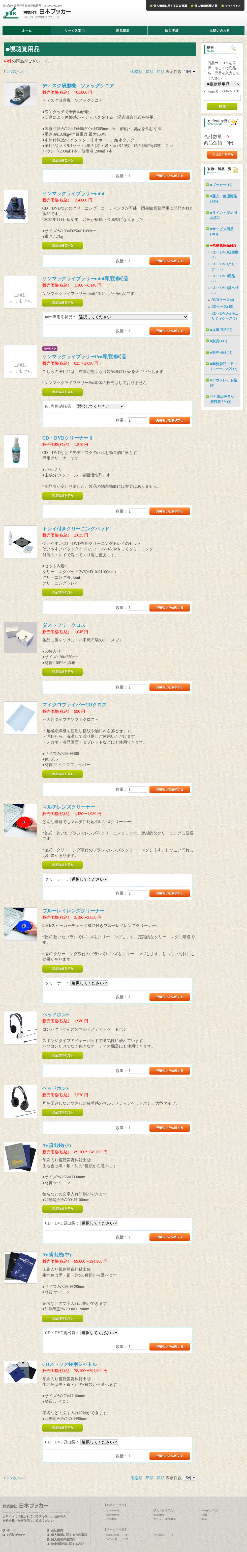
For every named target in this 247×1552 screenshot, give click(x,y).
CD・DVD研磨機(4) (225, 254)
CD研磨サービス (163, 1535)
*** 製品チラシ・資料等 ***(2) (224, 399)
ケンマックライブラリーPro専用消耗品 (84, 356)
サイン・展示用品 (164, 1518)
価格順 (136, 71)
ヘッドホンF (55, 1088)
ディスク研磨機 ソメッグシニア (78, 85)
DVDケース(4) (222, 300)
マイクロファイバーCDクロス (74, 704)
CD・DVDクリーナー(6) (225, 266)
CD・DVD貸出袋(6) (225, 290)
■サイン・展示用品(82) (223, 215)
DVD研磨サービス (117, 1539)
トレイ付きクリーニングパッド (75, 528)
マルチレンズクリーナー (68, 807)
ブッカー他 (112, 1510)
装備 (204, 1514)
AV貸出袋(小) (56, 1145)
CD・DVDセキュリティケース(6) (225, 315)
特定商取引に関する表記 (67, 1544)
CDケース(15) (222, 306)
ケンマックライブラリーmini (73, 193)
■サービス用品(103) (222, 231)
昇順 (161, 71)
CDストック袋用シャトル (69, 1364)
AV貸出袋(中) (56, 1254)
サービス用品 (209, 1510)
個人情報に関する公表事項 (69, 1535)
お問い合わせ (16, 1535)
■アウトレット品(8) (223, 382)
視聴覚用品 (112, 1514)
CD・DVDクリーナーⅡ (67, 438)
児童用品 (111, 1518)
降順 (149, 71)
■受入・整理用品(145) (223, 198)
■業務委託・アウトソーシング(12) (223, 366)
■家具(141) (218, 341)
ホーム (11, 1530)
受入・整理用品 (163, 1510)
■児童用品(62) (221, 330)
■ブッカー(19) (221, 185)
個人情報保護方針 (63, 1539)
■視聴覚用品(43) (223, 245)
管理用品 (159, 1514)
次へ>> (19, 71)
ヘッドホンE (56, 1014)
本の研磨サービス (117, 1535)
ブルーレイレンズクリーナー (73, 910)
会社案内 (57, 1530)
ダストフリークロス (63, 625)
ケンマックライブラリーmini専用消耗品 (85, 278)
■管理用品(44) (221, 352)
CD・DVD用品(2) (223, 278)
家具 (204, 1518)
